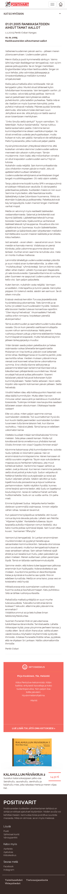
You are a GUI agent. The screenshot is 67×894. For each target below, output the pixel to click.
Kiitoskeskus (10, 855)
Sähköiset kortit (11, 834)
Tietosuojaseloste (37, 880)
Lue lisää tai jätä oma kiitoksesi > (33, 728)
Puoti (6, 831)
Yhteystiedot (12, 883)
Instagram (9, 869)
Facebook (9, 866)
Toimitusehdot (14, 880)
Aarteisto (8, 848)
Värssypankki (10, 837)
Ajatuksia (8, 852)
